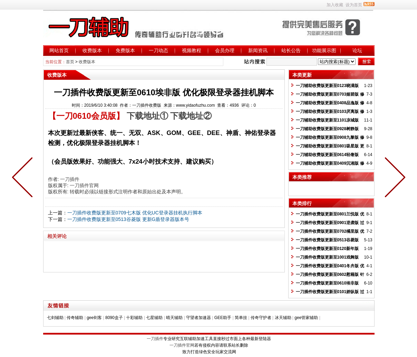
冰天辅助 (283, 317)
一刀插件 (69, 179)
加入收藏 (335, 4)
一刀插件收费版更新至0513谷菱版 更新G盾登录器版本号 (128, 219)
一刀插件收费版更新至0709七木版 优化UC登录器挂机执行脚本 (134, 212)
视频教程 (191, 50)
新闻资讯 (258, 50)
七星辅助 (154, 317)
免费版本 (125, 50)
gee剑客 (94, 317)
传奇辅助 (75, 317)
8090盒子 (114, 317)
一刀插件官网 (84, 185)
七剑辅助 (55, 317)
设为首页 (354, 4)
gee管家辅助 (306, 317)
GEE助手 (222, 317)
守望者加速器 (198, 317)
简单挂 (241, 317)
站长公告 (291, 50)
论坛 (357, 50)
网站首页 (59, 50)
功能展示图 (324, 50)
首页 (70, 61)
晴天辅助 (174, 317)
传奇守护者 (261, 317)
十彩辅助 (134, 317)
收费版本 (92, 50)
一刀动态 (158, 50)
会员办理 (224, 50)
